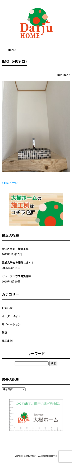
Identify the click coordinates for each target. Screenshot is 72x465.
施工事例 (7, 340)
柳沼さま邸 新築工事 (15, 249)
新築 (4, 332)
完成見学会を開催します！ (18, 262)
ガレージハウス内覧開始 (16, 276)
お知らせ (7, 307)
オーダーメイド (11, 316)
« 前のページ (9, 182)
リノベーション (11, 324)
